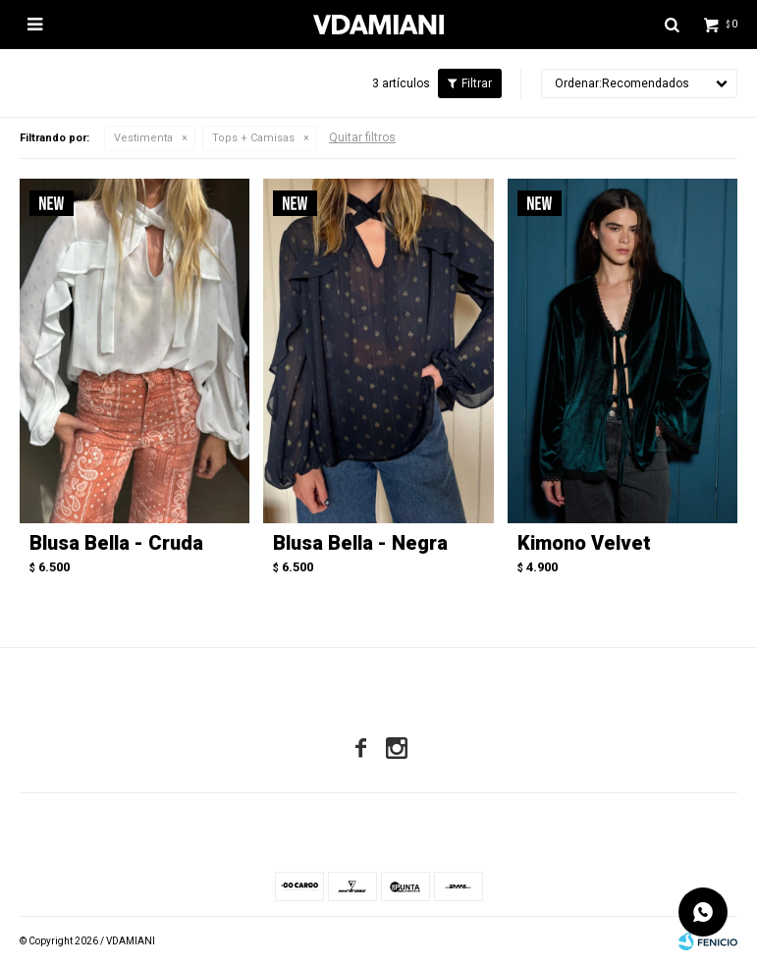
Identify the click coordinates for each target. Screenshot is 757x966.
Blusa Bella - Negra (360, 543)
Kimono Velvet (584, 543)
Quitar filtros (362, 137)
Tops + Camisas (253, 138)
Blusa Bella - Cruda (116, 543)
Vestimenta (143, 138)
